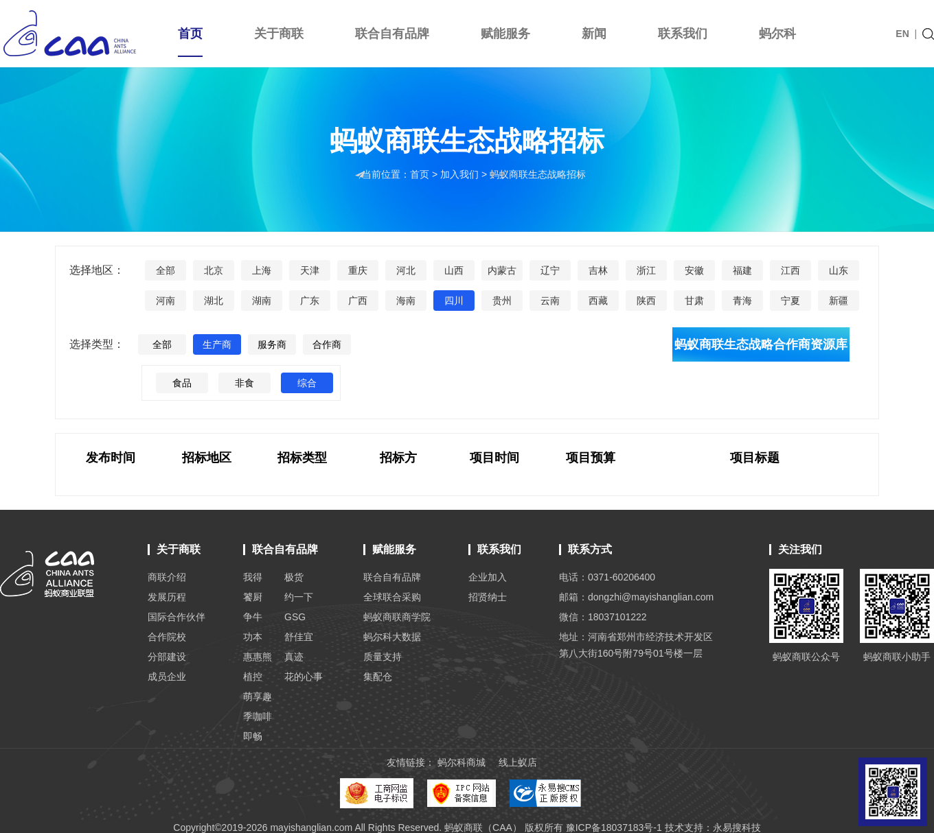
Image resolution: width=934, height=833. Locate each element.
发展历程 (167, 596)
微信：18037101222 (603, 616)
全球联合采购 (392, 596)
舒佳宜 (298, 636)
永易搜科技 (737, 827)
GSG (295, 616)
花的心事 (303, 676)
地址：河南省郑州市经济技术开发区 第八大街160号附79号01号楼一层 (636, 645)
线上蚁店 (518, 762)
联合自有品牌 (392, 33)
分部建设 (167, 656)
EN (902, 33)
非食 (244, 383)
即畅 (252, 736)
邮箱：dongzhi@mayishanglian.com (636, 596)
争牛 (252, 616)
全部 (162, 345)
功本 (252, 636)
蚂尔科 (777, 33)
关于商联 (279, 33)
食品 (182, 383)
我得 (252, 577)
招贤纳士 (487, 596)
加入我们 (460, 174)
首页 (190, 42)
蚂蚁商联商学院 (397, 616)
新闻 (594, 33)
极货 (294, 577)
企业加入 (487, 577)
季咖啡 (257, 716)
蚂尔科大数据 (392, 636)
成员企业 (167, 676)
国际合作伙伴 (176, 616)
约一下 (298, 596)
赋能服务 (505, 33)
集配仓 (377, 676)
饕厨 (252, 596)
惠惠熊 (257, 656)
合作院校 (167, 636)
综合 (307, 383)
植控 (252, 676)
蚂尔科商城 (461, 762)
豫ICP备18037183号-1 (614, 827)
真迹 (294, 656)
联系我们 (682, 33)
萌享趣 (257, 696)
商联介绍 (167, 577)
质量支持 (382, 656)
